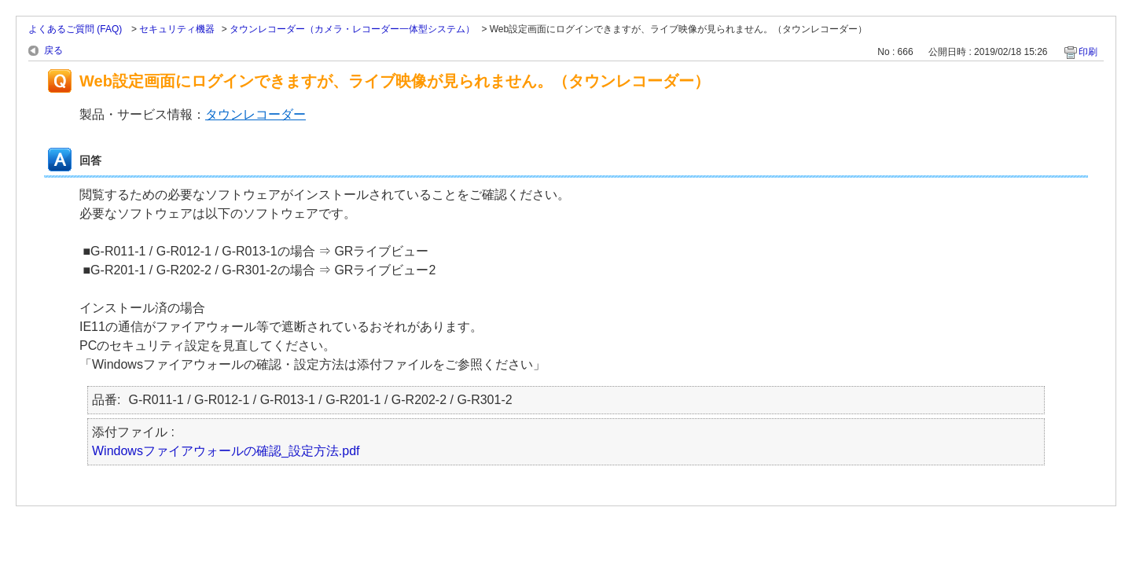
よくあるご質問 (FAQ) (76, 29)
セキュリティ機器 (177, 29)
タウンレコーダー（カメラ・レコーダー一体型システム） (352, 29)
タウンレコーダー (255, 114)
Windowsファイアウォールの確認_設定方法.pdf (226, 451)
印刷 (1088, 51)
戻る (53, 50)
